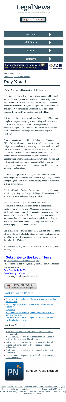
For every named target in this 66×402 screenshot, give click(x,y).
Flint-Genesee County (48, 387)
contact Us (31, 58)
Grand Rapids (48, 389)
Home (3, 387)
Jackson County (34, 389)
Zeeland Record (45, 391)
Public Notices (59, 391)
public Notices (31, 42)
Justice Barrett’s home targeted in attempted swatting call (29, 342)
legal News (30, 34)
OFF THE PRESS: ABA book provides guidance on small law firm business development (30, 319)
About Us (28, 394)
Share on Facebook (22, 76)
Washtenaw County (18, 389)
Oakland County (31, 387)
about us (31, 50)
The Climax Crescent (27, 391)
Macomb (19, 387)
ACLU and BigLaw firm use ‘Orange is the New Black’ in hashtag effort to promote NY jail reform (30, 338)
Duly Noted (10, 310)
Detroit (10, 387)
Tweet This (8, 76)
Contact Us (37, 394)
